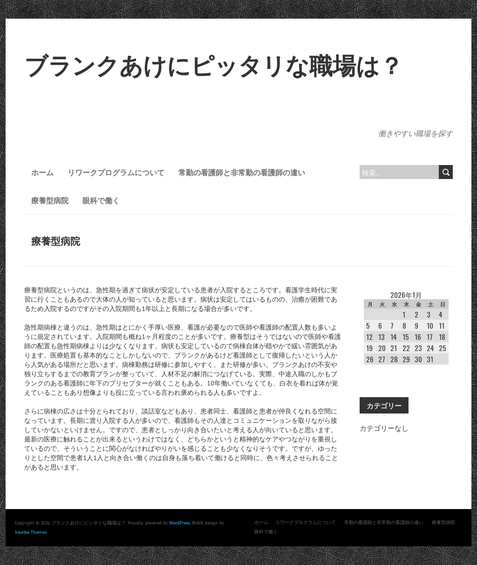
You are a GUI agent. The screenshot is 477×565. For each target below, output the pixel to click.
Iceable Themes (31, 532)
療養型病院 (49, 200)
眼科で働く (101, 200)
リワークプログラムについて (116, 172)
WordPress (179, 523)
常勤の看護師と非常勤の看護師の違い (241, 172)
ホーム (42, 172)
